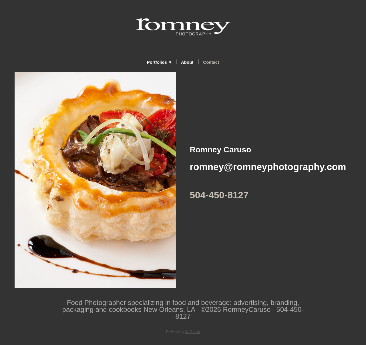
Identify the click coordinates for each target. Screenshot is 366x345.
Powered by (183, 332)
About (187, 62)
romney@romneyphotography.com (268, 166)
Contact (211, 62)
